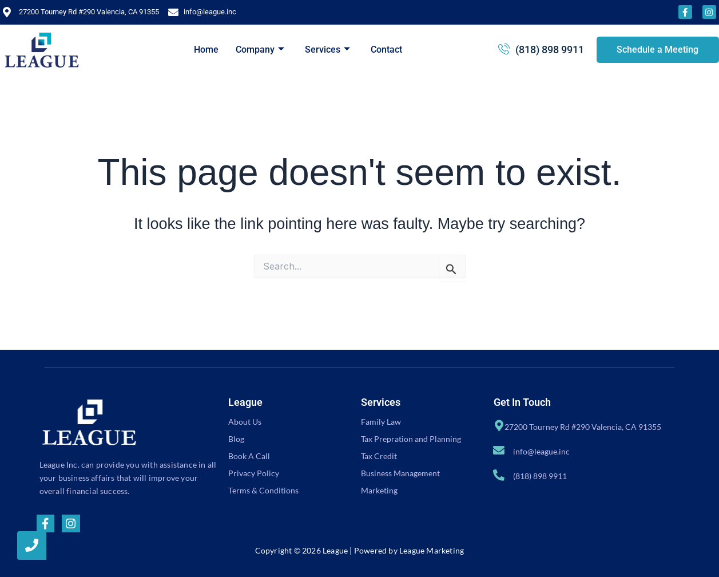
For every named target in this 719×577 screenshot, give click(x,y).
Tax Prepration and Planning (411, 439)
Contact (386, 49)
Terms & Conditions (263, 490)
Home (206, 49)
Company (260, 49)
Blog (236, 439)
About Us (244, 421)
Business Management (400, 473)
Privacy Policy (253, 473)
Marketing (379, 490)
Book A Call (249, 456)
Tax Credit (379, 456)
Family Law (381, 421)
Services (327, 49)
